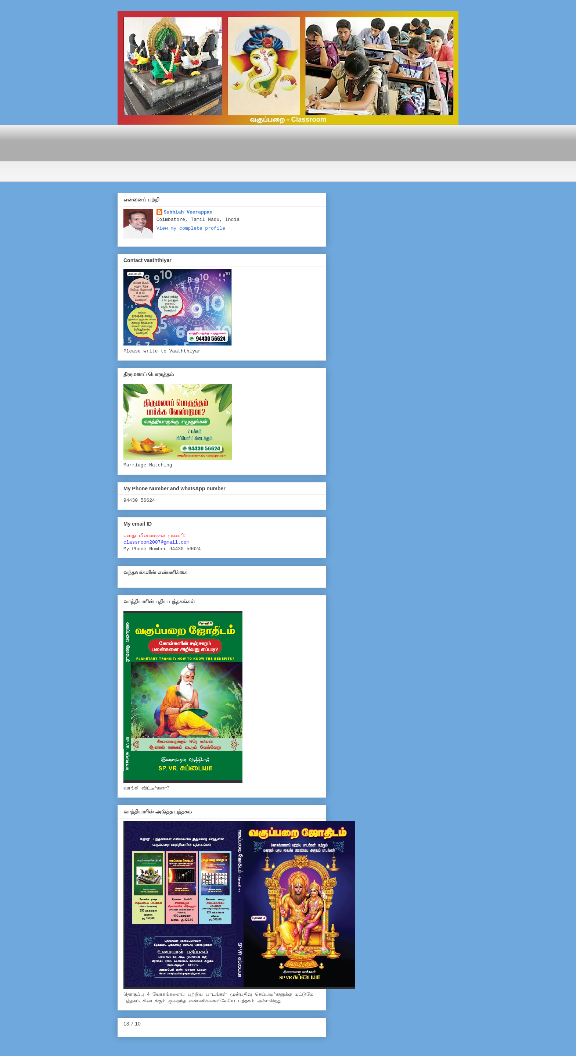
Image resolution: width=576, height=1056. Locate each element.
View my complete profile (190, 228)
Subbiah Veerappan (188, 212)
